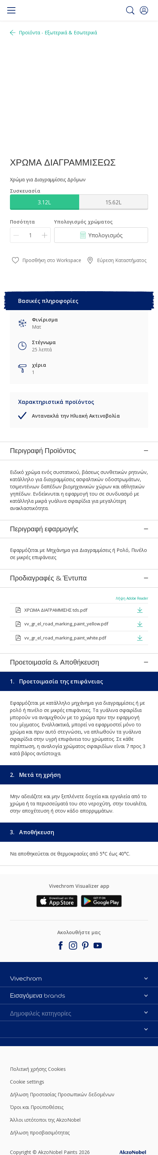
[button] (144, 10)
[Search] (130, 10)
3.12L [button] (44, 202)
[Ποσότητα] (30, 235)
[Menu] (11, 10)
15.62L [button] (113, 202)
